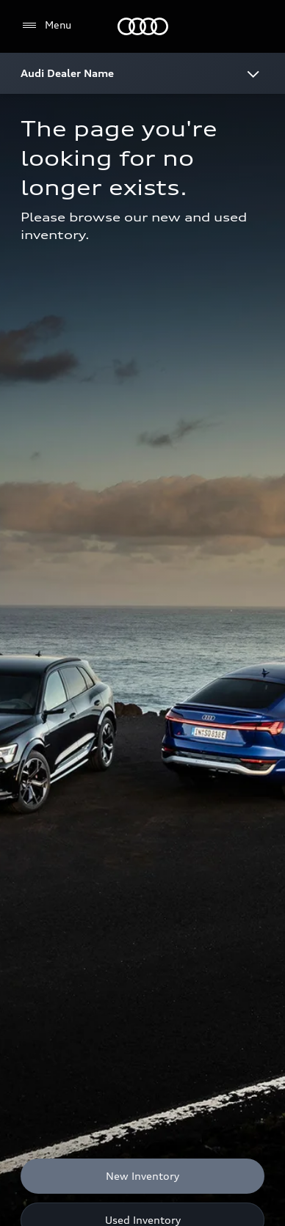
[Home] (143, 26)
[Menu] (46, 26)
